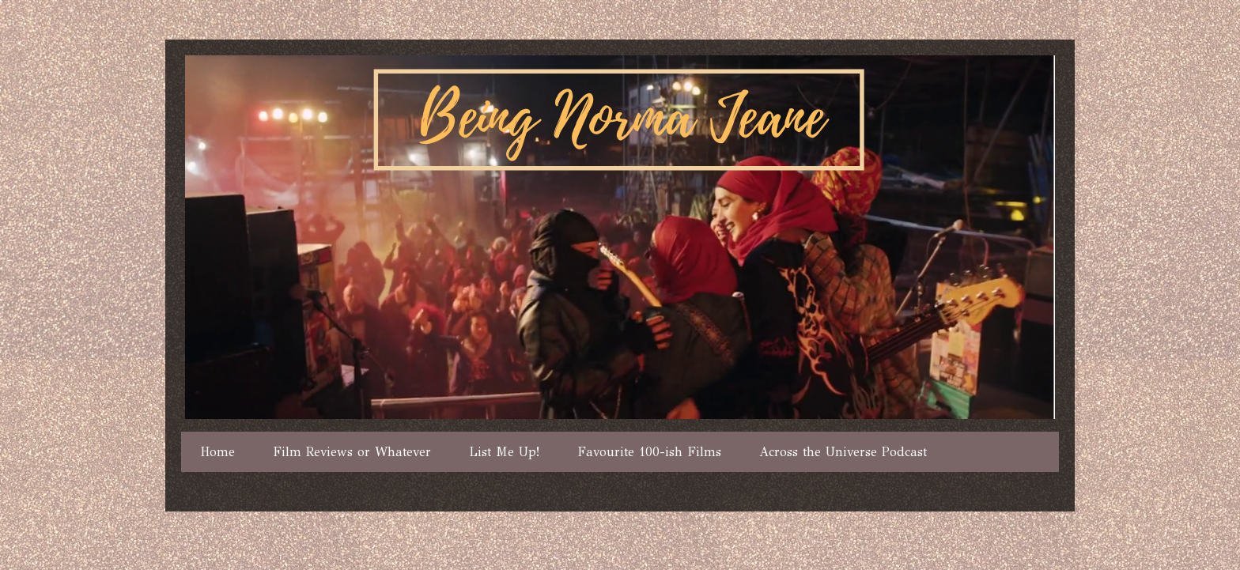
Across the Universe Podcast (843, 451)
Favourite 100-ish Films (649, 451)
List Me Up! (504, 451)
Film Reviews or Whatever (352, 451)
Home (217, 451)
